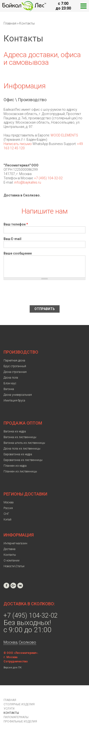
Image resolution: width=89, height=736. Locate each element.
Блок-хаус (10, 383)
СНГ (6, 514)
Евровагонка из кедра (18, 454)
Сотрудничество (16, 661)
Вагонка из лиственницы (20, 437)
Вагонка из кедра (15, 431)
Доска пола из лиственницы (22, 448)
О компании (11, 560)
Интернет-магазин (15, 543)
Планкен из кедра (15, 465)
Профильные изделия (20, 721)
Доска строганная (15, 372)
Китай (7, 519)
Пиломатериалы (16, 717)
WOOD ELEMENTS (64, 135)
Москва (9, 502)
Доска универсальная (18, 394)
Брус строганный (15, 366)
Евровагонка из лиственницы (23, 460)
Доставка (9, 549)
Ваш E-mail (12, 239)
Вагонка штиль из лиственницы (24, 443)
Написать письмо (18, 144)
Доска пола (11, 377)
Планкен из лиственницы (20, 471)
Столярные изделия (19, 704)
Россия (8, 508)
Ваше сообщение (18, 253)
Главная (10, 23)
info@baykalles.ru (27, 182)
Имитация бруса (14, 400)
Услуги (9, 708)
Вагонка (9, 389)
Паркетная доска (14, 360)
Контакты (10, 554)
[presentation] (40, 292)
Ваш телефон (16, 224)
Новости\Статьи (14, 566)
